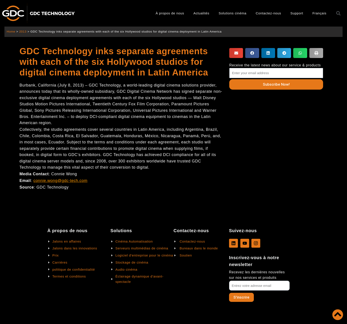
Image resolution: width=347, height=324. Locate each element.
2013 (23, 31)
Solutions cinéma (232, 13)
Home (11, 31)
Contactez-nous (268, 13)
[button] (236, 53)
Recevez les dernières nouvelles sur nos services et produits (257, 275)
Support (296, 13)
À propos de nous (170, 13)
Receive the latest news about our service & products (275, 65)
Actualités (201, 13)
